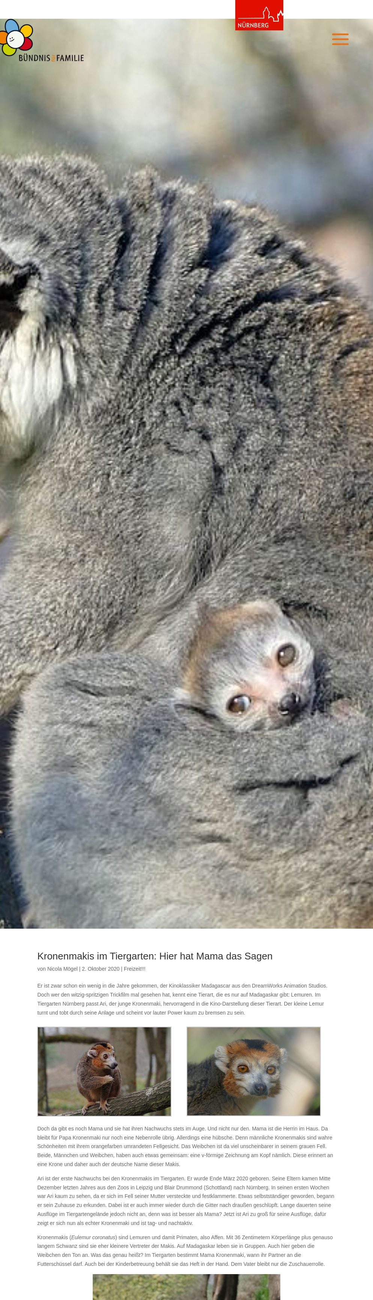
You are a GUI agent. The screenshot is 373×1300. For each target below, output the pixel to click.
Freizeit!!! (135, 969)
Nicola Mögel (62, 969)
